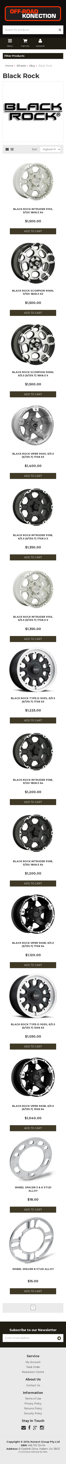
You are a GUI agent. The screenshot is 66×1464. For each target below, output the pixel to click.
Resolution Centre (33, 1372)
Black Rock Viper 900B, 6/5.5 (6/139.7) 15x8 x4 (33, 1107)
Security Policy (33, 1413)
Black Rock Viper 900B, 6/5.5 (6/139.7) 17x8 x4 (33, 944)
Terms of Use (33, 1398)
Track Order (33, 1367)
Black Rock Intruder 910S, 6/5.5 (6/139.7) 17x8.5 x (33, 618)
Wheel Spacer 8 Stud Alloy (33, 1269)
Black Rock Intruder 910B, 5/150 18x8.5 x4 (33, 863)
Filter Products (14, 56)
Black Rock (45, 65)
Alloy (32, 65)
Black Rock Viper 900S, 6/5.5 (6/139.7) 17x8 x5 (33, 455)
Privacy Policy (33, 1403)
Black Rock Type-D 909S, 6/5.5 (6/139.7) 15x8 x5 (33, 1026)
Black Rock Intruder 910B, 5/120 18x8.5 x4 (33, 781)
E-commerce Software (29, 1452)
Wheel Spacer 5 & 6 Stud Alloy (33, 1189)
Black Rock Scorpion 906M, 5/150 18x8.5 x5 (33, 292)
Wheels (21, 65)
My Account (33, 1362)
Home (9, 65)
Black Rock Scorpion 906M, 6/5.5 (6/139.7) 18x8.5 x (33, 374)
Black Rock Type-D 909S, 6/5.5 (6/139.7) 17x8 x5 (33, 700)
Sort (34, 149)
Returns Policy (33, 1408)
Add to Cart (33, 231)
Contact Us (33, 1385)
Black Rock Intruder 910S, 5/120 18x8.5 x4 (33, 210)
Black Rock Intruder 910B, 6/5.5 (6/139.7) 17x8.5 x (33, 537)
